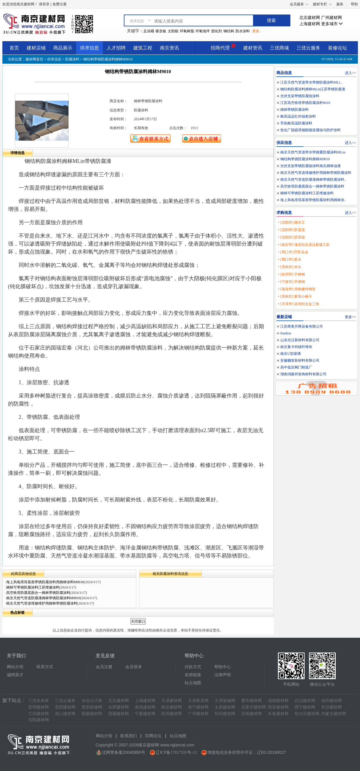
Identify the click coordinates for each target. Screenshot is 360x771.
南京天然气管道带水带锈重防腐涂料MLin (312, 152)
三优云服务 (308, 47)
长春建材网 (278, 713)
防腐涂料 (72, 59)
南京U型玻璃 (290, 354)
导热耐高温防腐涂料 (296, 123)
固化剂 (216, 31)
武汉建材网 (305, 700)
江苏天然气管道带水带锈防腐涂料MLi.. (311, 82)
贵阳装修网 (91, 707)
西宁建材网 (305, 707)
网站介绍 (15, 667)
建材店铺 (36, 47)
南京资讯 (169, 47)
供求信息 (89, 47)
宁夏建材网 (145, 713)
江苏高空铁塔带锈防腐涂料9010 (305, 103)
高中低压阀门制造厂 (296, 367)
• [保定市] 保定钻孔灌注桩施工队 (303, 245)
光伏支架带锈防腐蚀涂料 (299, 96)
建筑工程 (142, 47)
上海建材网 (309, 24)
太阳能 (173, 31)
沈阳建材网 (38, 720)
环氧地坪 (203, 31)
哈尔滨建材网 (307, 713)
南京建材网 (171, 707)
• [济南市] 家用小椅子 (295, 296)
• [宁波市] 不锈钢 (291, 282)
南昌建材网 (145, 707)
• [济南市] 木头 (289, 267)
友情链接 (193, 675)
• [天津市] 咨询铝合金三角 (298, 304)
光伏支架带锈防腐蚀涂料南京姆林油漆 (310, 166)
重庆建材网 (251, 700)
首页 (14, 47)
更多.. (256, 31)
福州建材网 (331, 700)
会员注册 (104, 667)
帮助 (354, 4)
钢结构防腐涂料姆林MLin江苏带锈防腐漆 (312, 89)
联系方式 (44, 667)
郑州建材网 (225, 713)
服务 (339, 4)
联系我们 (128, 736)
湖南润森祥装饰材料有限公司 (303, 374)
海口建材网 (65, 713)
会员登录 (133, 667)
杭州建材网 (171, 713)
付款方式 (193, 667)
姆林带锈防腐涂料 (294, 110)
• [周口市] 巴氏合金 (293, 252)
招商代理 (223, 47)
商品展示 (62, 47)
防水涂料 (243, 31)
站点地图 (193, 683)
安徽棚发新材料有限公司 (299, 360)
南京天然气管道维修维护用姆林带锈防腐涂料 (41, 603)
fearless (285, 333)
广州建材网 (331, 17)
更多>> (350, 317)
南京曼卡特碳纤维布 (296, 347)
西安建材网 (278, 707)
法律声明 (222, 675)
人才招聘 (116, 47)
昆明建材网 (38, 707)
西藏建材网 (118, 713)
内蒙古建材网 (333, 713)
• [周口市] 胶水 (289, 259)
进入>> (350, 73)
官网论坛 (153, 736)
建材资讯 (252, 47)
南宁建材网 (198, 707)
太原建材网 (225, 707)
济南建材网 (251, 713)
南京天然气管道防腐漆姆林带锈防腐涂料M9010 (43, 598)
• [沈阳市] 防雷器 (291, 230)
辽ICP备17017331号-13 (176, 752)
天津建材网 (171, 700)
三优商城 (279, 47)
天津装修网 (225, 700)
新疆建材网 (91, 713)
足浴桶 (148, 31)
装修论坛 (337, 47)
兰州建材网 (38, 713)
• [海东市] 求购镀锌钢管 (296, 289)
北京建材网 (309, 17)
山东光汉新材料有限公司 (299, 340)
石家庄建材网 (253, 707)
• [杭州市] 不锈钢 (291, 274)
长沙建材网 (331, 707)
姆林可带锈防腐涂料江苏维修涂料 (33, 587)
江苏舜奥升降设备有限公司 (301, 326)
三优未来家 (38, 700)
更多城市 (332, 24)
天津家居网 (198, 700)
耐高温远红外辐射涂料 (298, 116)
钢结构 (228, 31)
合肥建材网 (118, 707)
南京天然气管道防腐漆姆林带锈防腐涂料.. (313, 179)
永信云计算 (91, 700)
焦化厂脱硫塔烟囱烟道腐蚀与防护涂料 (310, 130)
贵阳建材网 (65, 707)
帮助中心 (222, 667)
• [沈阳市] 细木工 (291, 222)
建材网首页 (34, 59)
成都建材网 (278, 700)
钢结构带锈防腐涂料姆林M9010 (305, 159)
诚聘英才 (15, 675)
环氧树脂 (187, 31)
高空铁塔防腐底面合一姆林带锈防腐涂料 (38, 593)
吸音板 (161, 31)
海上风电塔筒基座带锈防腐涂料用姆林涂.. (313, 200)
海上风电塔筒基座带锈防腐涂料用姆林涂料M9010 (45, 582)
